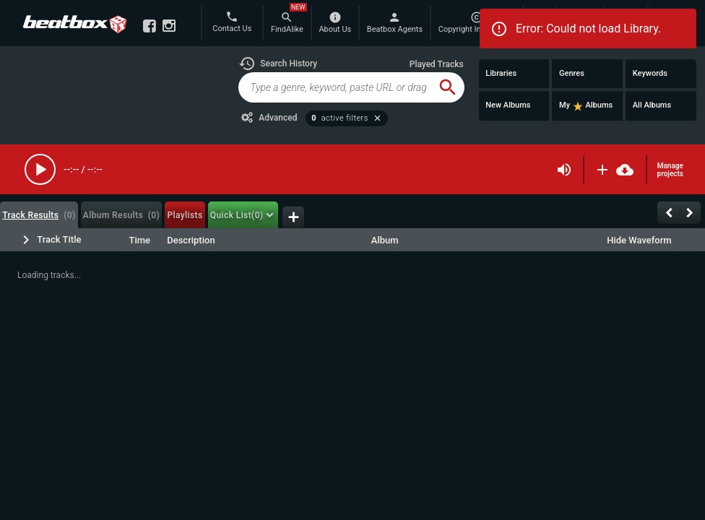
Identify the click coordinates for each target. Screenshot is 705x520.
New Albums (507, 105)
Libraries (500, 73)
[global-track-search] (334, 87)
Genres (571, 73)
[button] (277, 63)
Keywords (650, 73)
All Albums (652, 105)
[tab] (39, 215)
